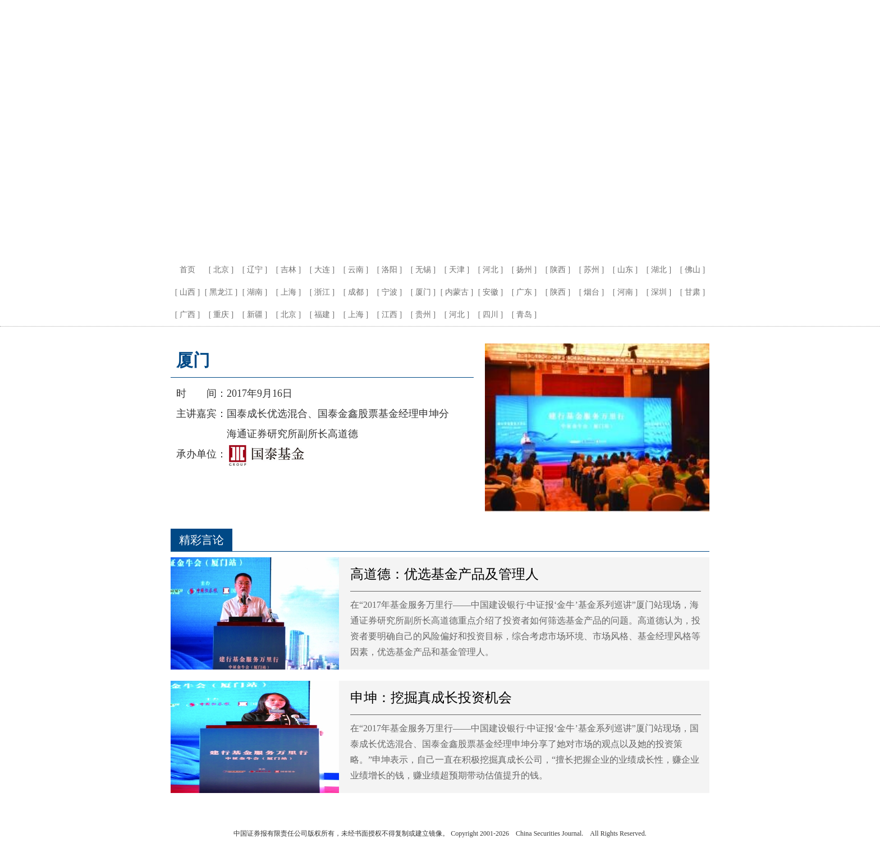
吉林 (288, 269)
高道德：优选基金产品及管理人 (444, 574)
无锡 (423, 269)
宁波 (389, 292)
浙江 (322, 292)
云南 (356, 269)
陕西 (558, 269)
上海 (288, 292)
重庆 (221, 314)
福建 (322, 314)
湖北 (659, 269)
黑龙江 (221, 292)
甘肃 (692, 292)
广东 (524, 292)
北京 (221, 269)
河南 (625, 292)
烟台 (591, 292)
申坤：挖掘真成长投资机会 (431, 697)
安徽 (490, 292)
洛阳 (389, 269)
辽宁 (255, 269)
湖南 (255, 292)
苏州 (591, 269)
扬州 (524, 269)
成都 (356, 292)
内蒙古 (457, 292)
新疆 (255, 314)
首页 (187, 269)
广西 (187, 314)
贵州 (423, 314)
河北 (490, 269)
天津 (457, 269)
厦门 (423, 292)
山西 (187, 292)
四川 (490, 314)
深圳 (659, 292)
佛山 (692, 269)
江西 (389, 314)
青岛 (524, 314)
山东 (625, 269)
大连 (322, 269)
